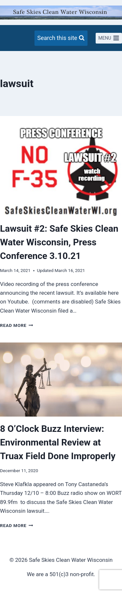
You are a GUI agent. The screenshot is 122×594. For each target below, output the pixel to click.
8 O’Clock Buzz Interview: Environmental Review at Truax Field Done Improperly (57, 442)
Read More (16, 325)
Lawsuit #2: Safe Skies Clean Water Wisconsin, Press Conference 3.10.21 (59, 242)
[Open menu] (109, 38)
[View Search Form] (61, 38)
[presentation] (61, 171)
